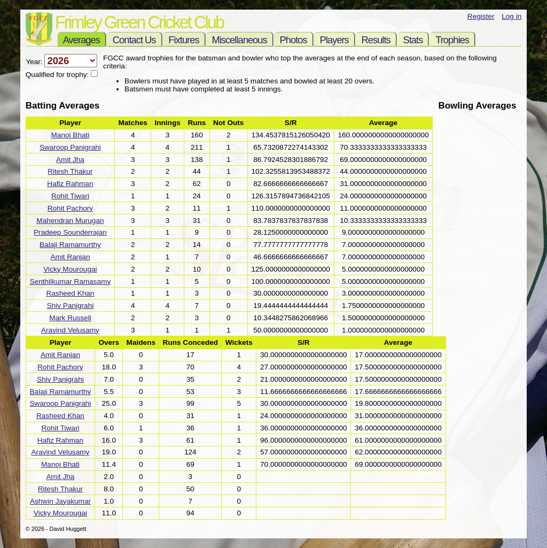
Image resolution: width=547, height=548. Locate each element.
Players (333, 39)
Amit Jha (70, 160)
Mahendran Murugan (70, 221)
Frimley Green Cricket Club (139, 22)
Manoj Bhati (70, 135)
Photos (293, 39)
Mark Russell (70, 318)
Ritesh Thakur (70, 171)
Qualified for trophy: (58, 75)
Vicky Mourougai (70, 269)
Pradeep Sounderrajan (70, 232)
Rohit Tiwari (70, 196)
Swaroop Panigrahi (70, 147)
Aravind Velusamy (70, 330)
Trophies (452, 39)
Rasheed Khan (70, 293)
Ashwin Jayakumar (60, 501)
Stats (413, 39)
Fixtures (183, 39)
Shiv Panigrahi (70, 306)
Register (481, 16)
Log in (511, 16)
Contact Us (134, 39)
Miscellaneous (239, 39)
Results (375, 39)
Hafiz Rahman (70, 184)
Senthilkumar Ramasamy (70, 281)
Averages (81, 39)
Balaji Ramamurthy (70, 245)
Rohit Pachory (70, 208)
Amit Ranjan (70, 257)
